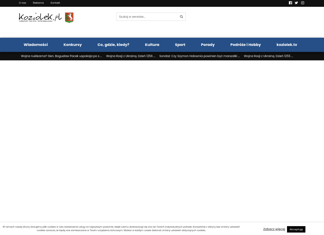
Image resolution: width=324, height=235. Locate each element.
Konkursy (72, 44)
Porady (208, 44)
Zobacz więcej (274, 229)
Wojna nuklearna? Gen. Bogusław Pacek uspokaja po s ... (61, 56)
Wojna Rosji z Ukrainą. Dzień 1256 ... (130, 56)
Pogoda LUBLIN (271, 22)
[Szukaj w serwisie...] (146, 17)
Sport (180, 44)
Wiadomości (36, 44)
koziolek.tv (287, 44)
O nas (22, 3)
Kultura (152, 44)
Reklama (38, 3)
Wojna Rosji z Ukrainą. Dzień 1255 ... (268, 56)
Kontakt (55, 3)
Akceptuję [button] (296, 229)
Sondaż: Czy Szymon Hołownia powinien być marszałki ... (199, 56)
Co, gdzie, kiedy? (113, 44)
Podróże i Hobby (245, 44)
